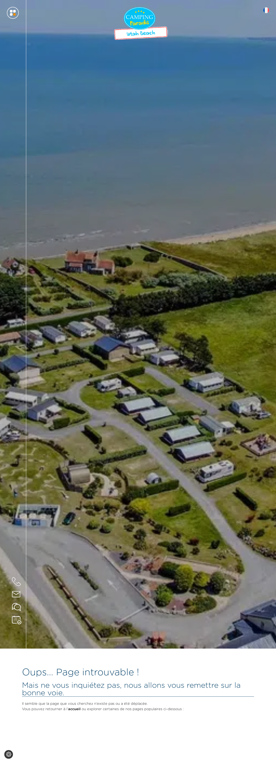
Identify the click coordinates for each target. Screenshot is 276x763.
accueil (74, 709)
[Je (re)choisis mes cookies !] (8, 754)
